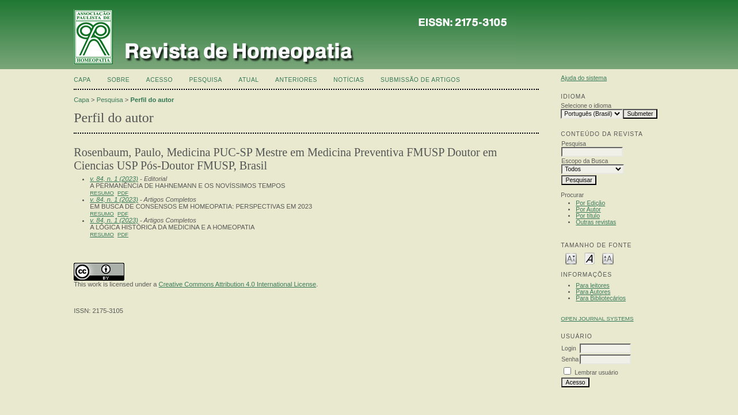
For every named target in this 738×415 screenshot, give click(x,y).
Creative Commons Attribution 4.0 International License (238, 284)
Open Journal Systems (597, 318)
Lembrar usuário (596, 372)
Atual (248, 80)
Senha (570, 359)
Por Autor (588, 209)
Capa (82, 80)
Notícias (348, 80)
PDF (122, 193)
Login (568, 348)
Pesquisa (205, 80)
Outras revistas (596, 222)
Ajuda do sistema (584, 78)
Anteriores (296, 80)
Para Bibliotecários (601, 298)
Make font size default (589, 258)
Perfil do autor (152, 99)
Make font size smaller (571, 258)
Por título (588, 216)
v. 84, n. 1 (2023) (114, 178)
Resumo (102, 193)
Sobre (118, 80)
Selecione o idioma (586, 106)
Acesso (159, 80)
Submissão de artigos (420, 80)
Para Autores (593, 292)
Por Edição (590, 203)
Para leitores (592, 285)
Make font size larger (608, 258)
